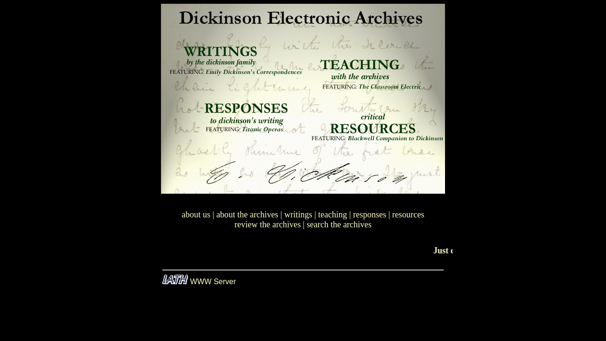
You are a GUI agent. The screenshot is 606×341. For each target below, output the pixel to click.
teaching (332, 214)
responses (369, 214)
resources (408, 214)
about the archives (247, 214)
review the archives (267, 224)
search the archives (339, 224)
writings (298, 214)
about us (196, 214)
